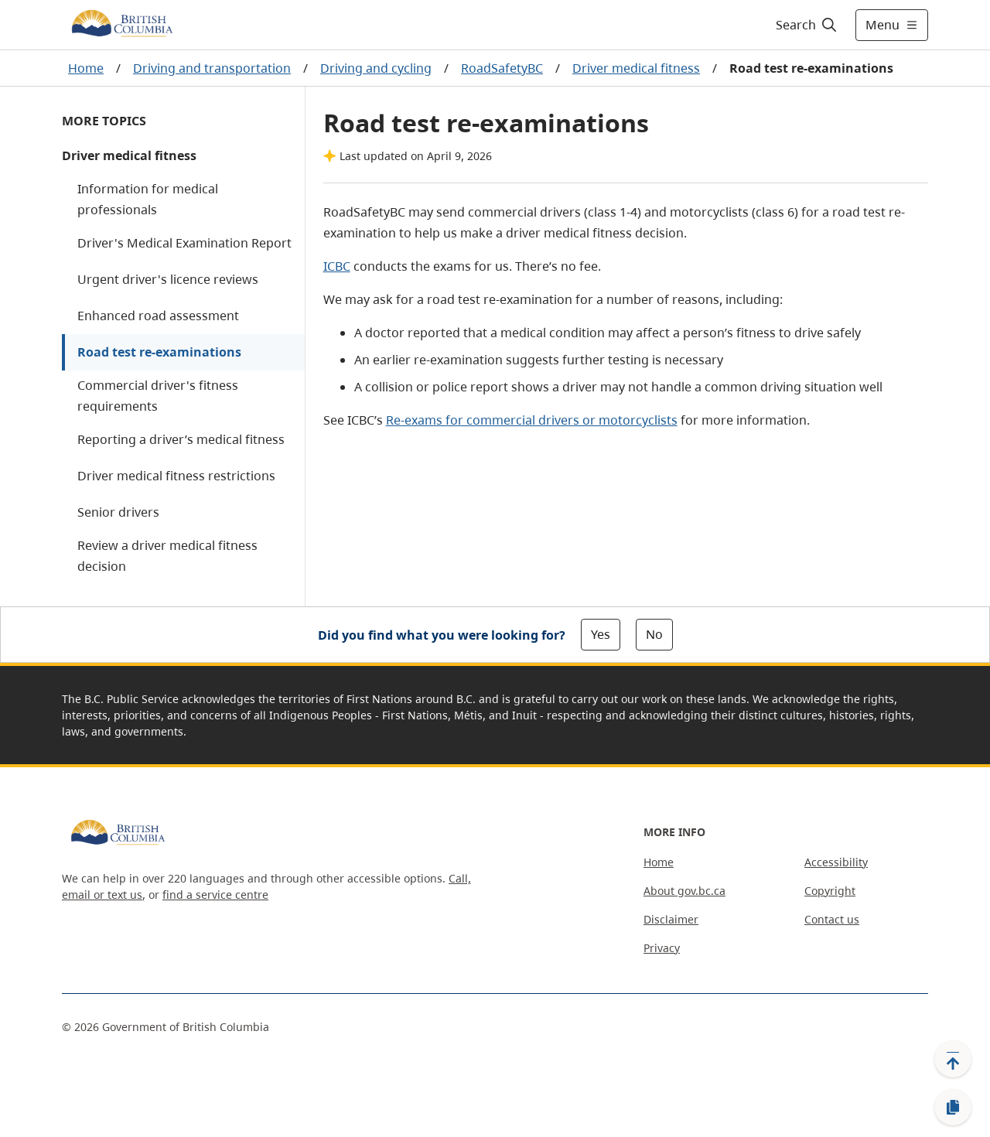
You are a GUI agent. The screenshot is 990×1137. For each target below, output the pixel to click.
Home (86, 68)
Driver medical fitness (636, 68)
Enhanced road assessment (158, 315)
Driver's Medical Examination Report (184, 242)
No (654, 634)
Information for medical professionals (147, 199)
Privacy (662, 948)
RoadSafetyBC (502, 68)
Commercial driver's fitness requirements (157, 396)
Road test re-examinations (159, 351)
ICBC (336, 266)
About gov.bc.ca (684, 890)
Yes (600, 634)
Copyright (829, 890)
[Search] (807, 25)
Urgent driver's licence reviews (167, 279)
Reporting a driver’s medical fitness (181, 439)
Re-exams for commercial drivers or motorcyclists (532, 420)
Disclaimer (671, 919)
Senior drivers (118, 512)
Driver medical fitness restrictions (176, 475)
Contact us (831, 919)
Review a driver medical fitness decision (167, 556)
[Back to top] (952, 1058)
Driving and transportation (212, 68)
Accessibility (836, 862)
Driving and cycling (376, 68)
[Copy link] (952, 1107)
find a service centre (215, 894)
